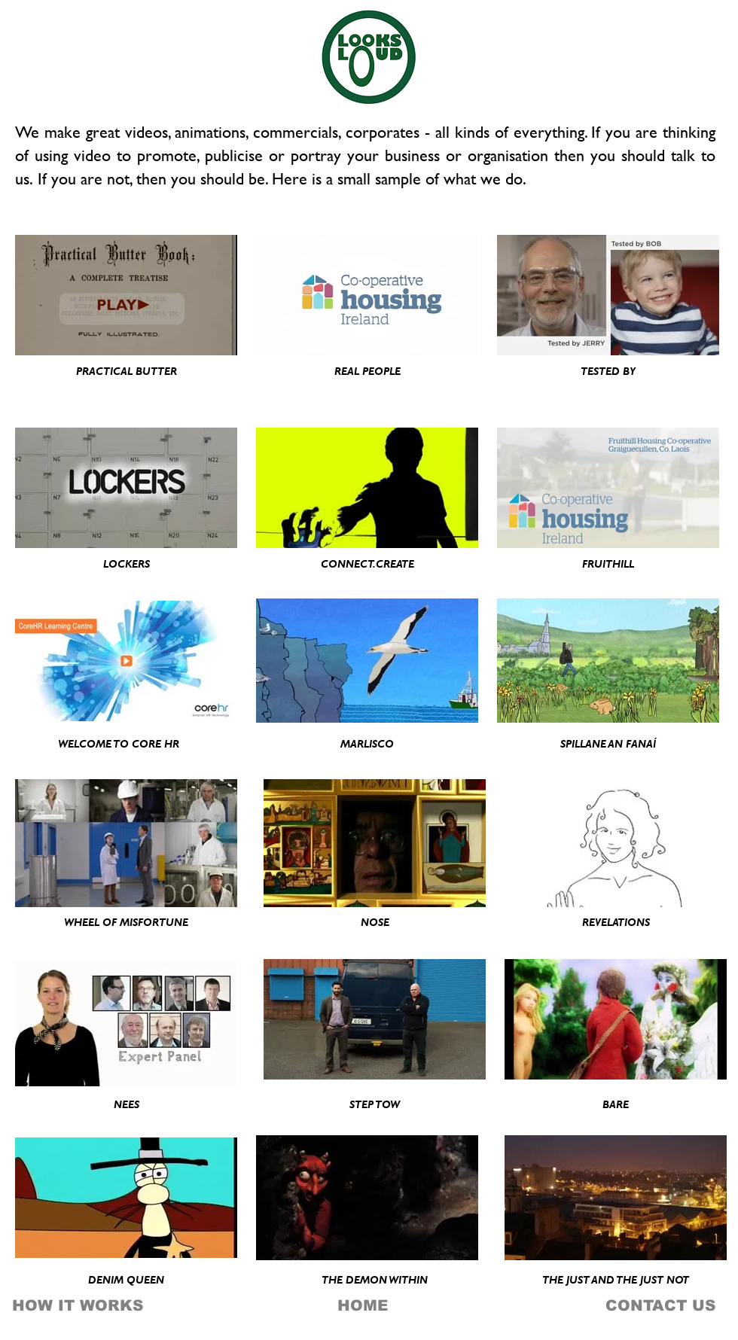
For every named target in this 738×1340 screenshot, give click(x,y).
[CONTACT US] (651, 1305)
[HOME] (362, 1305)
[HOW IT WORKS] (77, 1305)
